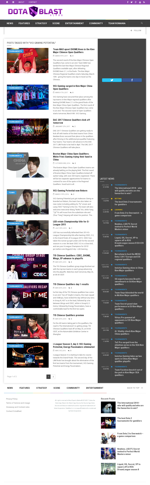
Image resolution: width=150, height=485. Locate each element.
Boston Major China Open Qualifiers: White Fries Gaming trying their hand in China (72, 156)
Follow (136, 31)
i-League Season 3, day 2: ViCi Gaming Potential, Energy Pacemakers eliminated (73, 345)
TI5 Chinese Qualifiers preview (68, 315)
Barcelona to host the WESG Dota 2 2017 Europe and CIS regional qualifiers (127, 257)
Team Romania (117, 23)
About (21, 2)
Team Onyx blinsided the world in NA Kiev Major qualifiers (129, 294)
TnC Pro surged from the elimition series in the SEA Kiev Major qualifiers (129, 345)
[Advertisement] (122, 59)
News (10, 23)
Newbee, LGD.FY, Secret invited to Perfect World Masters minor (126, 227)
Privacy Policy (11, 399)
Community (96, 23)
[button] (142, 23)
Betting (118, 199)
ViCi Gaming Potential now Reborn (70, 190)
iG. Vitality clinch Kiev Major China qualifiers (128, 332)
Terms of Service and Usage (18, 403)
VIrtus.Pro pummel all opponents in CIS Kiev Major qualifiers (128, 320)
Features (24, 23)
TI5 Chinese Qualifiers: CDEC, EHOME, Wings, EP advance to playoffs (72, 257)
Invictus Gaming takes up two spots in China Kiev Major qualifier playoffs (128, 359)
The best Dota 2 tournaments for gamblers (129, 419)
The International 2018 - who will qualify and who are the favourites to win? (130, 405)
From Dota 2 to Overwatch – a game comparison (128, 214)
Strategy (41, 23)
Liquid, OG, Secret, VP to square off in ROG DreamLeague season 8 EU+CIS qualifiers (129, 241)
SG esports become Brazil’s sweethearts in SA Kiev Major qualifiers (128, 282)
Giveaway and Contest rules (17, 407)
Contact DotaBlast (14, 411)
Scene (56, 23)
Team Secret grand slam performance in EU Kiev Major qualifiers (128, 306)
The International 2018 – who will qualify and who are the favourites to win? (128, 191)
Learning (118, 210)
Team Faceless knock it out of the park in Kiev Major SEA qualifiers (128, 372)
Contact (33, 2)
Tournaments (15, 51)
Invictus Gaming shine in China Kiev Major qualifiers (129, 269)
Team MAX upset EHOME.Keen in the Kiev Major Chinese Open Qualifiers (73, 51)
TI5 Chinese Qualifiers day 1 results (71, 284)
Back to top (135, 388)
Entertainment (74, 23)
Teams (12, 192)
